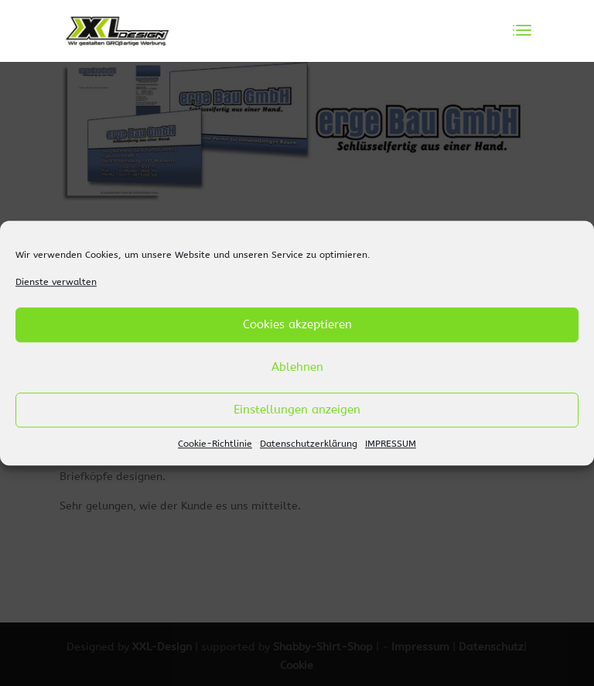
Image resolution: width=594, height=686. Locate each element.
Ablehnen (297, 368)
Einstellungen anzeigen (297, 410)
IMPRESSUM (390, 443)
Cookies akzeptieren (297, 325)
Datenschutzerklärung (308, 443)
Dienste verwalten (56, 281)
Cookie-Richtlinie (215, 443)
